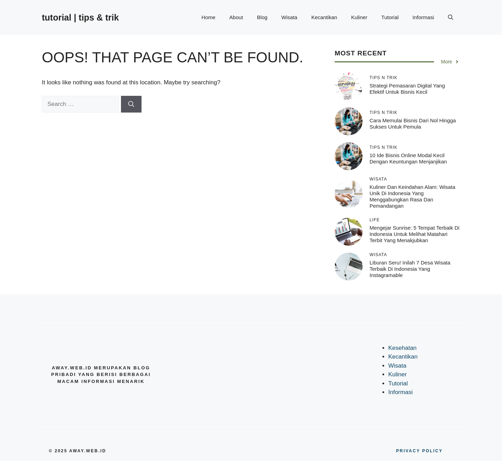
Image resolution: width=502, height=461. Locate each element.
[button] (450, 17)
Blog (262, 17)
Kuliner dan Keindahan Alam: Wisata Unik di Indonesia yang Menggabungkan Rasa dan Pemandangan (412, 196)
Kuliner (359, 17)
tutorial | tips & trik (80, 17)
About (236, 17)
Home (208, 17)
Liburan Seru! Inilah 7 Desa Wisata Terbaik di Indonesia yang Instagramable (410, 269)
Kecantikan (324, 17)
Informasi (423, 17)
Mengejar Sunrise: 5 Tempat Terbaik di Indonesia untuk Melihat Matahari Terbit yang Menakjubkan (414, 234)
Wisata (289, 17)
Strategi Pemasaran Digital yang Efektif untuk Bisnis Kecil (407, 89)
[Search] (131, 104)
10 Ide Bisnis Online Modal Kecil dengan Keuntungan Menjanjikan (408, 158)
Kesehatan (402, 348)
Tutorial (389, 17)
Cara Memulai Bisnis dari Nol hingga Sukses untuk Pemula (413, 123)
